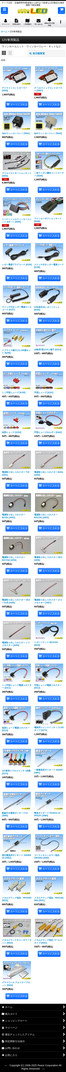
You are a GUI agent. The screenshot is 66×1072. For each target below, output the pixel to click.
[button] (4, 10)
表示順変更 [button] (37, 53)
